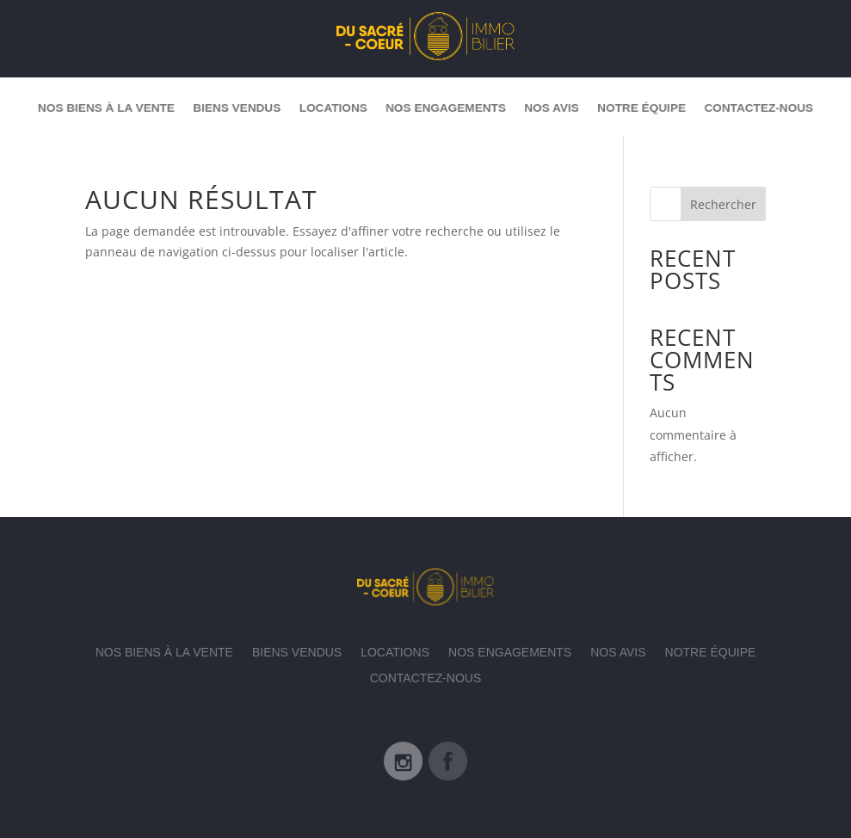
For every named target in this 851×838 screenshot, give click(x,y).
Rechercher (723, 204)
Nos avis (558, 107)
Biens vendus (227, 107)
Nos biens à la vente (89, 107)
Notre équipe (653, 107)
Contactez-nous (775, 107)
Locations (328, 107)
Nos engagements (447, 107)
